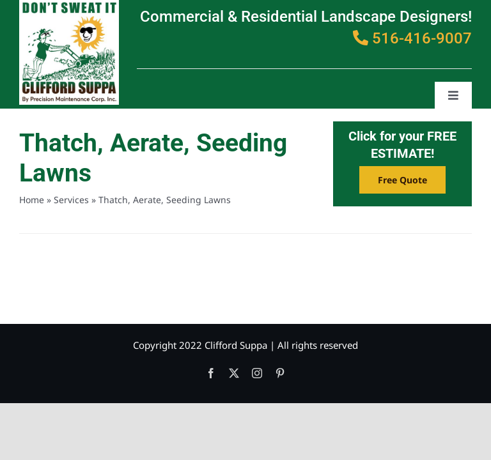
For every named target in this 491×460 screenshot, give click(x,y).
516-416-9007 (412, 38)
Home (31, 200)
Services (71, 200)
